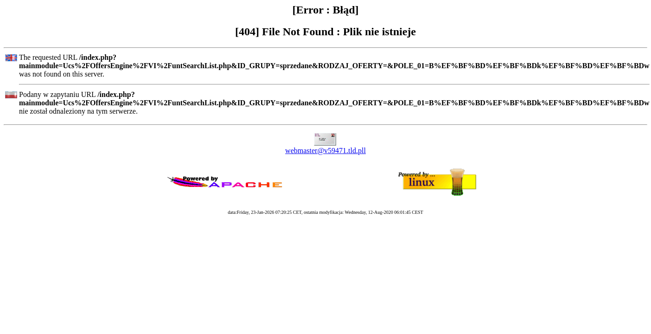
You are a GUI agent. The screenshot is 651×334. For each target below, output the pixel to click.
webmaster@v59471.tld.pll (325, 150)
